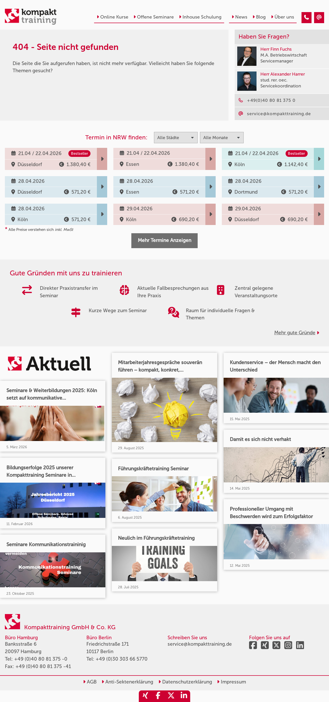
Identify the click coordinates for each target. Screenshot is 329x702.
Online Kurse (112, 17)
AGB (90, 682)
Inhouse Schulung (200, 17)
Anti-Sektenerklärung (127, 682)
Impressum (231, 682)
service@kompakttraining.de (200, 644)
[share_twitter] (170, 696)
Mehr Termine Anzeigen (164, 240)
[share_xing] (145, 696)
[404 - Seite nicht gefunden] (306, 17)
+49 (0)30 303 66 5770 (122, 659)
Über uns (282, 17)
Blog (259, 17)
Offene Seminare (153, 17)
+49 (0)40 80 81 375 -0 (40, 659)
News (239, 17)
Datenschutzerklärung (185, 682)
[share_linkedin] (183, 696)
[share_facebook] (158, 696)
